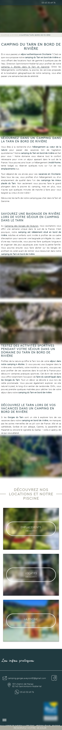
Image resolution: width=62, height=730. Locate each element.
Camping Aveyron (10, 35)
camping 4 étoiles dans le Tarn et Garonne (25, 66)
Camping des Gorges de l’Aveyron (21, 225)
